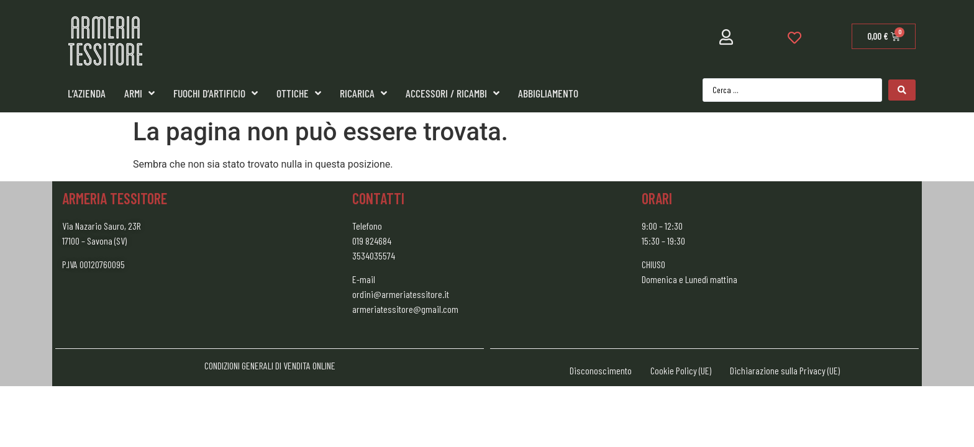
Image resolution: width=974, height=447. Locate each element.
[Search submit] (902, 90)
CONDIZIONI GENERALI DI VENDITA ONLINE (269, 365)
